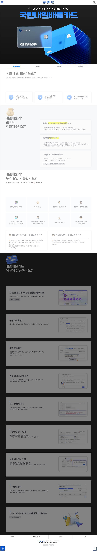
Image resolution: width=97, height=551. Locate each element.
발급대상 (59, 66)
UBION (44, 542)
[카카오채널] (47, 545)
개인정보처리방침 (36, 537)
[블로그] (52, 545)
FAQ (85, 537)
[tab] (16, 66)
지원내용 (38, 66)
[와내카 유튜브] (50, 545)
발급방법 (80, 66)
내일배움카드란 (16, 66)
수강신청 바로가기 (15, 521)
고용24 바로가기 (15, 303)
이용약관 (12, 537)
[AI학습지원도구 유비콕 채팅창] (2, 548)
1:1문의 (60, 537)
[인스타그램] (44, 545)
